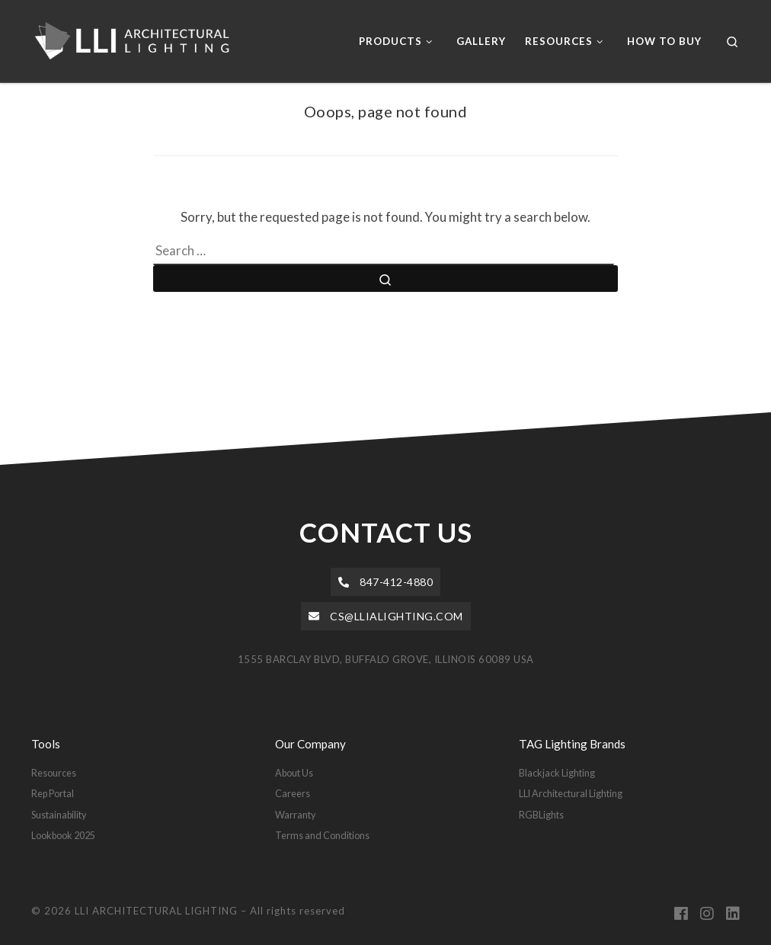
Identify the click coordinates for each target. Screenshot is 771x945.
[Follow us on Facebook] (681, 914)
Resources (53, 773)
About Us (294, 773)
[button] (386, 582)
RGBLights (541, 815)
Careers (292, 793)
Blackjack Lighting (557, 773)
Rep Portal (52, 793)
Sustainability (58, 815)
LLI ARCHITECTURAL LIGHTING (156, 911)
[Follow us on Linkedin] (733, 914)
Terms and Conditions (322, 835)
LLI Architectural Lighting (570, 793)
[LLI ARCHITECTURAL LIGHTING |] (140, 37)
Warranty (295, 815)
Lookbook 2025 (63, 835)
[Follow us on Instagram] (707, 914)
